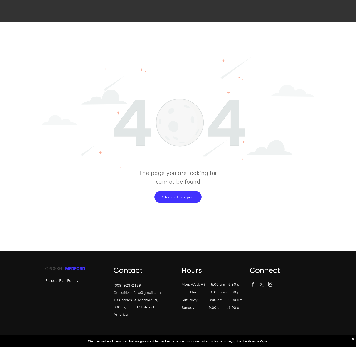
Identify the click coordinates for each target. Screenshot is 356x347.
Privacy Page (257, 341)
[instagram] (270, 285)
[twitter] (261, 285)
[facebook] (253, 285)
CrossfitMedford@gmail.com (137, 292)
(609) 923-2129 (127, 285)
